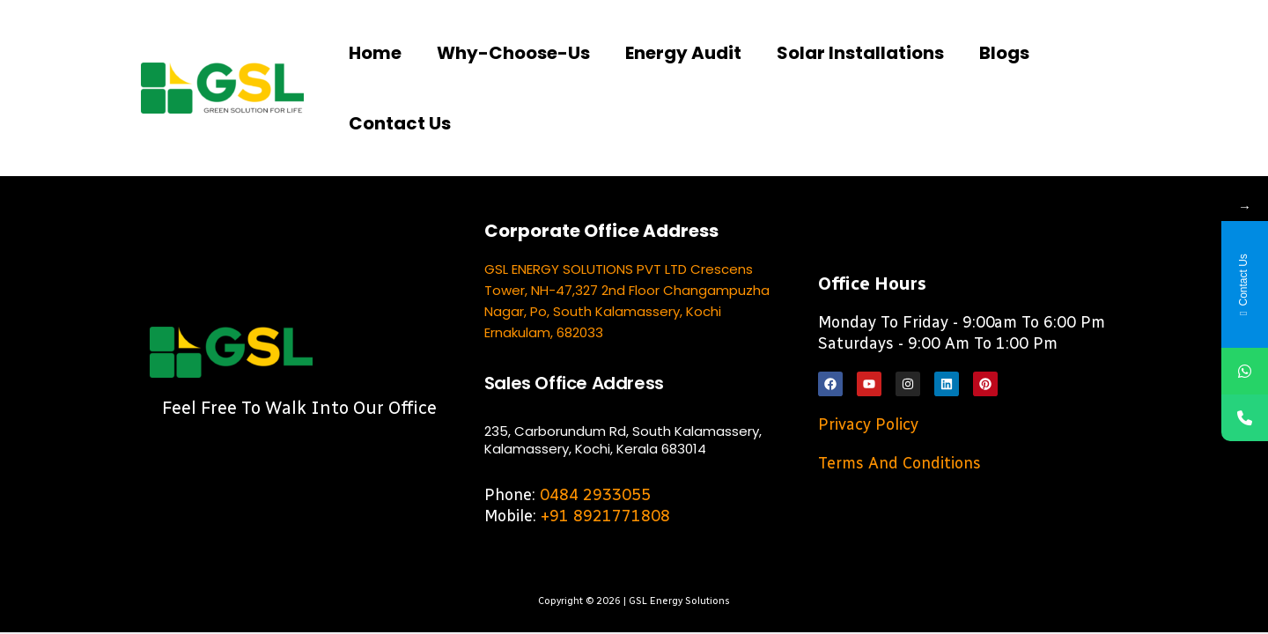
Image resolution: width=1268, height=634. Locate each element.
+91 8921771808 (605, 516)
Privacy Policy (868, 424)
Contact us (400, 123)
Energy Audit (683, 53)
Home (375, 53)
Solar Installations (860, 53)
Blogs (1004, 53)
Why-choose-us (513, 53)
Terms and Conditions (899, 463)
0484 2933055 (595, 495)
